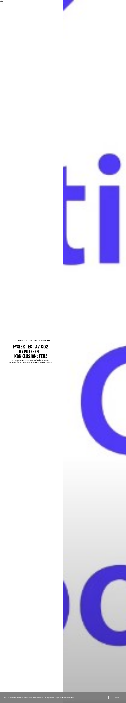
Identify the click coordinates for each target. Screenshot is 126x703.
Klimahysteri (18, 340)
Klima (29, 340)
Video (47, 340)
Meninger (38, 340)
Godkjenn (115, 698)
